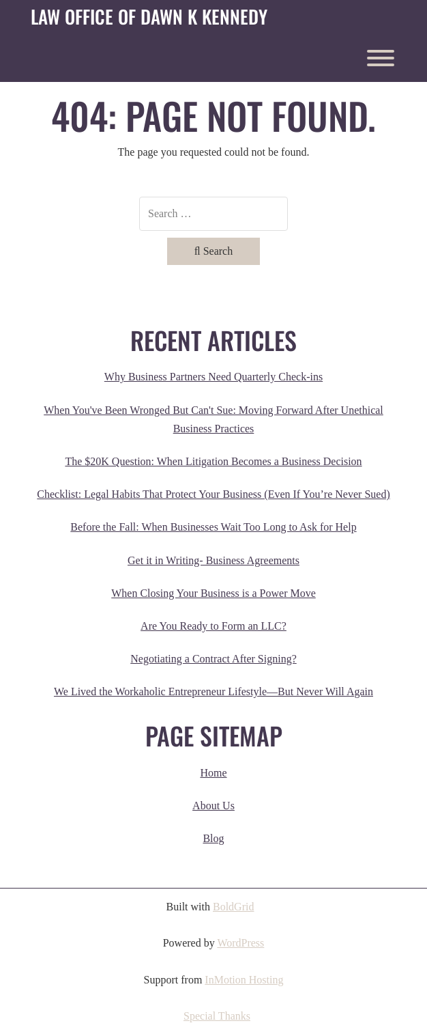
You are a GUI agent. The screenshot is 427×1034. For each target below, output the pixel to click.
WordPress (240, 943)
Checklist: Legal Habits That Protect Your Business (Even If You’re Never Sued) (213, 494)
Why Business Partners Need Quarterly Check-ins (213, 376)
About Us (213, 805)
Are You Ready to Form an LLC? (213, 626)
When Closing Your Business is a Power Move (213, 593)
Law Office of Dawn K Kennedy (149, 17)
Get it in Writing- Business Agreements (213, 560)
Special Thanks (216, 1016)
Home (213, 773)
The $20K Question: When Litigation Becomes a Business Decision (213, 461)
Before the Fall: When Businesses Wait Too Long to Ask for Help (213, 527)
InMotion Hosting (244, 980)
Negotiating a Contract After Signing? (213, 659)
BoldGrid (233, 906)
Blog (213, 838)
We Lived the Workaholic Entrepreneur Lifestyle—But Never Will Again (213, 691)
